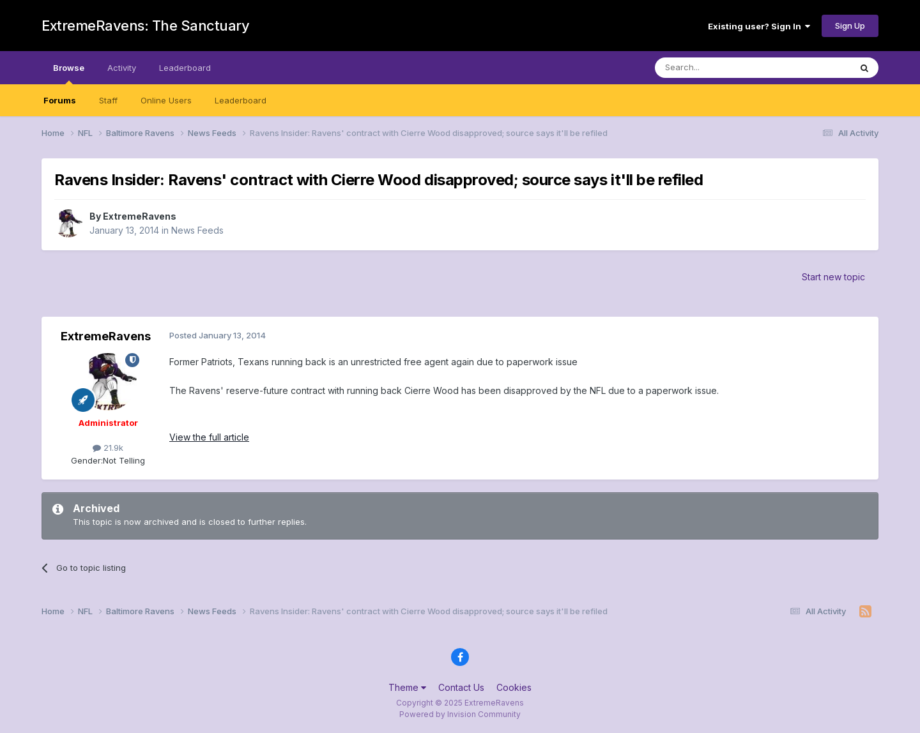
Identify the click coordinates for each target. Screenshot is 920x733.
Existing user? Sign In (759, 26)
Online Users (166, 100)
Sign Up (850, 25)
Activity (121, 68)
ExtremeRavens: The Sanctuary (145, 25)
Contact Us (461, 687)
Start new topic (833, 276)
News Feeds (197, 230)
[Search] (720, 67)
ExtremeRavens (139, 216)
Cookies (514, 687)
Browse (68, 73)
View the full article (209, 437)
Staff (108, 100)
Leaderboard (240, 100)
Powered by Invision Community (460, 714)
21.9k (108, 447)
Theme (407, 687)
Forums (59, 100)
